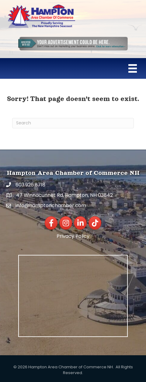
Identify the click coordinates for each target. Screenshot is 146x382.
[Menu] (132, 68)
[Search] (73, 123)
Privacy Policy (73, 236)
